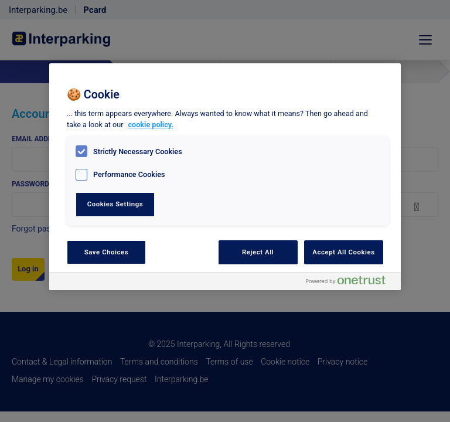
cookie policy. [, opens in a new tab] (150, 124)
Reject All (258, 252)
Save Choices (106, 252)
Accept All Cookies (343, 252)
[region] (225, 176)
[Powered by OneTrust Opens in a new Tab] (350, 282)
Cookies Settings (115, 204)
